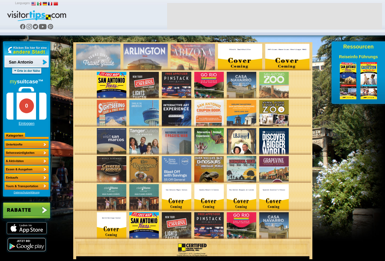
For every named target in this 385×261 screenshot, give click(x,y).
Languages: (22, 3)
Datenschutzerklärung (27, 192)
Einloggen (26, 123)
